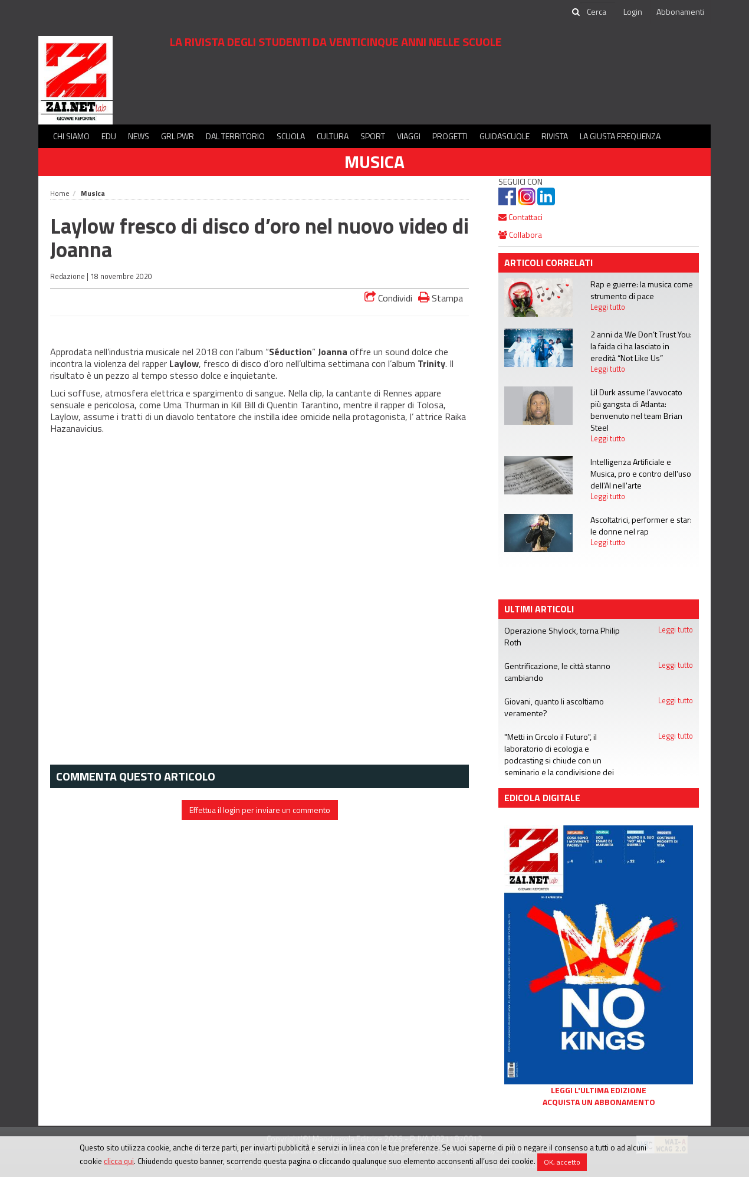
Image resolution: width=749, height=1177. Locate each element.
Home (60, 193)
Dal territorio (235, 136)
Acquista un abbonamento (599, 1102)
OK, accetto (562, 1162)
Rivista (554, 136)
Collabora (520, 234)
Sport (372, 136)
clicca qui (119, 1161)
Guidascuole (504, 136)
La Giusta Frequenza (620, 136)
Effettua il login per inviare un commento (259, 810)
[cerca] (597, 11)
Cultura (333, 136)
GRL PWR (177, 136)
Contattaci (520, 217)
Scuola (291, 136)
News (138, 136)
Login (632, 11)
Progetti (450, 136)
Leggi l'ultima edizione (598, 1090)
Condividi (388, 298)
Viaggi (409, 136)
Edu (108, 136)
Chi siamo (71, 136)
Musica (374, 161)
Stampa (440, 297)
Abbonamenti (680, 11)
